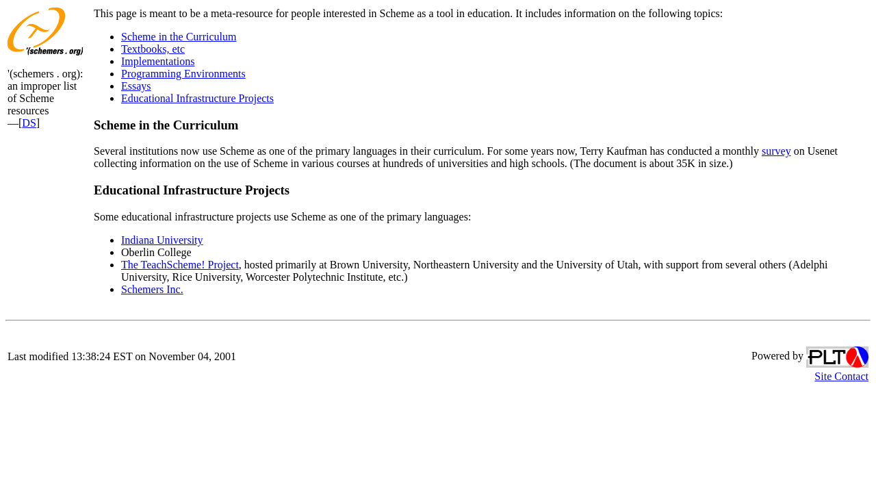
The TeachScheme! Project (180, 264)
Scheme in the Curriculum (178, 36)
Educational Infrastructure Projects (197, 98)
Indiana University (162, 240)
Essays (136, 86)
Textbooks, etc (153, 49)
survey (776, 151)
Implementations (158, 61)
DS (29, 123)
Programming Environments (183, 73)
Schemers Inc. (152, 289)
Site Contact (841, 376)
